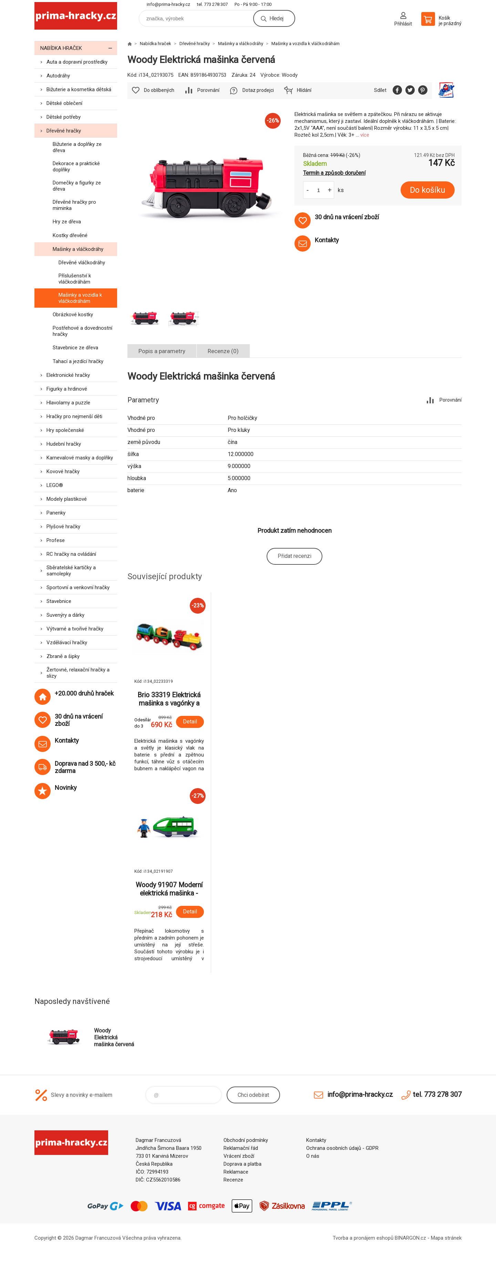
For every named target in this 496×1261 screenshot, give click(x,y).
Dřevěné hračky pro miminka (74, 205)
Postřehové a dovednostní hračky (82, 331)
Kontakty (316, 1140)
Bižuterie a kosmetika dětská (78, 89)
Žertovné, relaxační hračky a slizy (78, 673)
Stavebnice (58, 601)
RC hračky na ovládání (71, 554)
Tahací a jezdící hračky (78, 361)
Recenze (233, 1180)
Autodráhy (58, 76)
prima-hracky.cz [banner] (75, 16)
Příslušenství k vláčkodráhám (75, 279)
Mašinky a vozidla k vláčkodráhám (80, 298)
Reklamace (236, 1172)
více (364, 135)
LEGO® (54, 485)
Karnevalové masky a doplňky (79, 458)
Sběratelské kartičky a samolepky (71, 570)
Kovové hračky (63, 471)
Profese (55, 540)
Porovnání (208, 90)
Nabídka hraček (78, 48)
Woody (290, 75)
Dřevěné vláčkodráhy (82, 262)
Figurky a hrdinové (66, 389)
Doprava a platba (242, 1164)
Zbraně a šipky (63, 656)
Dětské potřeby (63, 117)
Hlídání (304, 90)
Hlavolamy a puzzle (68, 403)
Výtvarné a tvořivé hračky (74, 629)
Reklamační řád (241, 1148)
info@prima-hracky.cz (168, 4)
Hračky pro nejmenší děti (74, 416)
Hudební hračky (63, 444)
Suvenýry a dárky (65, 615)
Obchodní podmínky (246, 1140)
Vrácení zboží (239, 1156)
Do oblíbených (159, 90)
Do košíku (427, 190)
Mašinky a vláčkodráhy (78, 249)
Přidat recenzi (294, 556)
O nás (312, 1156)
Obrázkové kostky (73, 314)
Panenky (55, 513)
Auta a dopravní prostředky (76, 62)
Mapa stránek (446, 1238)
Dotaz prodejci (258, 90)
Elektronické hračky (68, 375)
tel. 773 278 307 (212, 4)
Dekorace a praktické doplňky (76, 166)
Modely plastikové (66, 499)
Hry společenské (65, 430)
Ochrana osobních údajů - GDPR (342, 1148)
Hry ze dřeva (67, 222)
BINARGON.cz (410, 1238)
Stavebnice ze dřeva (75, 348)
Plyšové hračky (63, 526)
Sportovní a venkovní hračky (78, 587)
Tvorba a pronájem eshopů (363, 1238)
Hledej (276, 18)
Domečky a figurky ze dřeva (77, 186)
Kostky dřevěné (70, 235)
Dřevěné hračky (63, 131)
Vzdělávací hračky (66, 642)
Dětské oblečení (64, 103)
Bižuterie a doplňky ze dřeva (77, 147)
